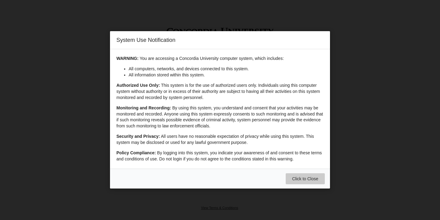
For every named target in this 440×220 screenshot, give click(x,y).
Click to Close (305, 179)
